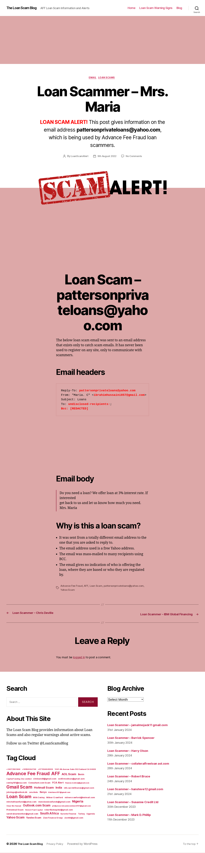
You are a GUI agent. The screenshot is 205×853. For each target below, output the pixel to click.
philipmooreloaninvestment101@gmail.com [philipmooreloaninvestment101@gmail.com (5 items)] (71, 806)
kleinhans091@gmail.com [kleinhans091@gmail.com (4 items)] (59, 792)
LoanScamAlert (79, 157)
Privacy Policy (58, 844)
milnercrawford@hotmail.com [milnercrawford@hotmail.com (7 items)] (80, 797)
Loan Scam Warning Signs (155, 8)
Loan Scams (108, 78)
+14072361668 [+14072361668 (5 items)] (13, 769)
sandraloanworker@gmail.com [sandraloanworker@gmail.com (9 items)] (22, 814)
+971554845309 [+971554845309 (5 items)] (45, 769)
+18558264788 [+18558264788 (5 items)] (29, 769)
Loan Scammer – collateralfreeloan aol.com (141, 764)
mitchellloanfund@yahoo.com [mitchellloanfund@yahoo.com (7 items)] (21, 802)
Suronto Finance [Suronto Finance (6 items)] (68, 814)
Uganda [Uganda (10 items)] (90, 814)
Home (131, 8)
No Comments (134, 157)
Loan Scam (97, 586)
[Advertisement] (102, 40)
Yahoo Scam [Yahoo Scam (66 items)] (15, 817)
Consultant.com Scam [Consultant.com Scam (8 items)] (39, 783)
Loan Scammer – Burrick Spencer (133, 738)
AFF (87, 586)
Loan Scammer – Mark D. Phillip (132, 815)
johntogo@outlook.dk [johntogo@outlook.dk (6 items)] (16, 792)
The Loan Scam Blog (24, 8)
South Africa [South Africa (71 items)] (49, 813)
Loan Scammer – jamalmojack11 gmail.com (141, 725)
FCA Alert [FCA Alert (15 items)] (58, 782)
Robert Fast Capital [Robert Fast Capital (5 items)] (34, 810)
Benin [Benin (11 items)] (81, 774)
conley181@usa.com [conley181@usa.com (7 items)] (16, 783)
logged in (79, 657)
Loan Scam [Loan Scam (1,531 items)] (18, 796)
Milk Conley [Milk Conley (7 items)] (39, 797)
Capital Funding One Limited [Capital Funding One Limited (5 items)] (19, 779)
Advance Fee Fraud (72, 586)
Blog (179, 8)
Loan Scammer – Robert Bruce (131, 776)
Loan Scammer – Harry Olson (130, 751)
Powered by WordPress (87, 844)
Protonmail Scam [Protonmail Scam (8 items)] (15, 810)
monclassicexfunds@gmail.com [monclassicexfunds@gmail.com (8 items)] (54, 802)
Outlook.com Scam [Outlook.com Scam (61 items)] (36, 805)
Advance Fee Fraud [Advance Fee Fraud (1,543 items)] (27, 773)
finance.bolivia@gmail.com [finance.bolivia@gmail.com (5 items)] (77, 783)
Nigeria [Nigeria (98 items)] (77, 801)
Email (92, 78)
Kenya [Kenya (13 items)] (43, 792)
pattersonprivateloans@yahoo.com (126, 586)
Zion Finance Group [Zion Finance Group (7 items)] (53, 818)
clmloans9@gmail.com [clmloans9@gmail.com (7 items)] (44, 779)
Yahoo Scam (68, 590)
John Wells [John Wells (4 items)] (33, 792)
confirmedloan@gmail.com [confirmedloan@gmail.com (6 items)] (71, 779)
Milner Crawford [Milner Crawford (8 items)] (54, 797)
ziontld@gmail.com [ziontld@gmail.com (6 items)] (73, 818)
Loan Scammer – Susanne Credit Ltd (136, 802)
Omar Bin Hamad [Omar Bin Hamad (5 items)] (13, 806)
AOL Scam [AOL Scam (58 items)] (69, 774)
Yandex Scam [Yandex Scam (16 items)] (33, 817)
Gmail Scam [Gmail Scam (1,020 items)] (19, 787)
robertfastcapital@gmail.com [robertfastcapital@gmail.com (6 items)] (58, 810)
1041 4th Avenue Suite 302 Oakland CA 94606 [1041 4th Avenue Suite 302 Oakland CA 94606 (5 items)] (75, 769)
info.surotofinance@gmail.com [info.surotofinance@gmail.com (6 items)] (79, 788)
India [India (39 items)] (59, 787)
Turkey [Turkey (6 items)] (81, 814)
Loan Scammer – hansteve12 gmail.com (139, 789)
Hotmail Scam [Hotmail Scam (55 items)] (44, 787)
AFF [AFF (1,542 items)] (55, 773)
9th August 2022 (107, 157)
